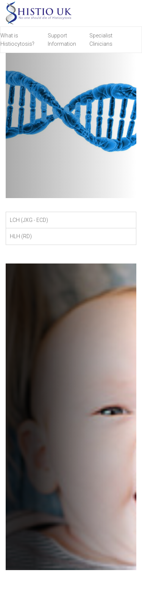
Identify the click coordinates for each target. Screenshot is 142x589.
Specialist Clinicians (100, 40)
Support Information (62, 40)
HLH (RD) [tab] (21, 236)
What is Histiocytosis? (17, 40)
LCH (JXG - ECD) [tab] (29, 220)
